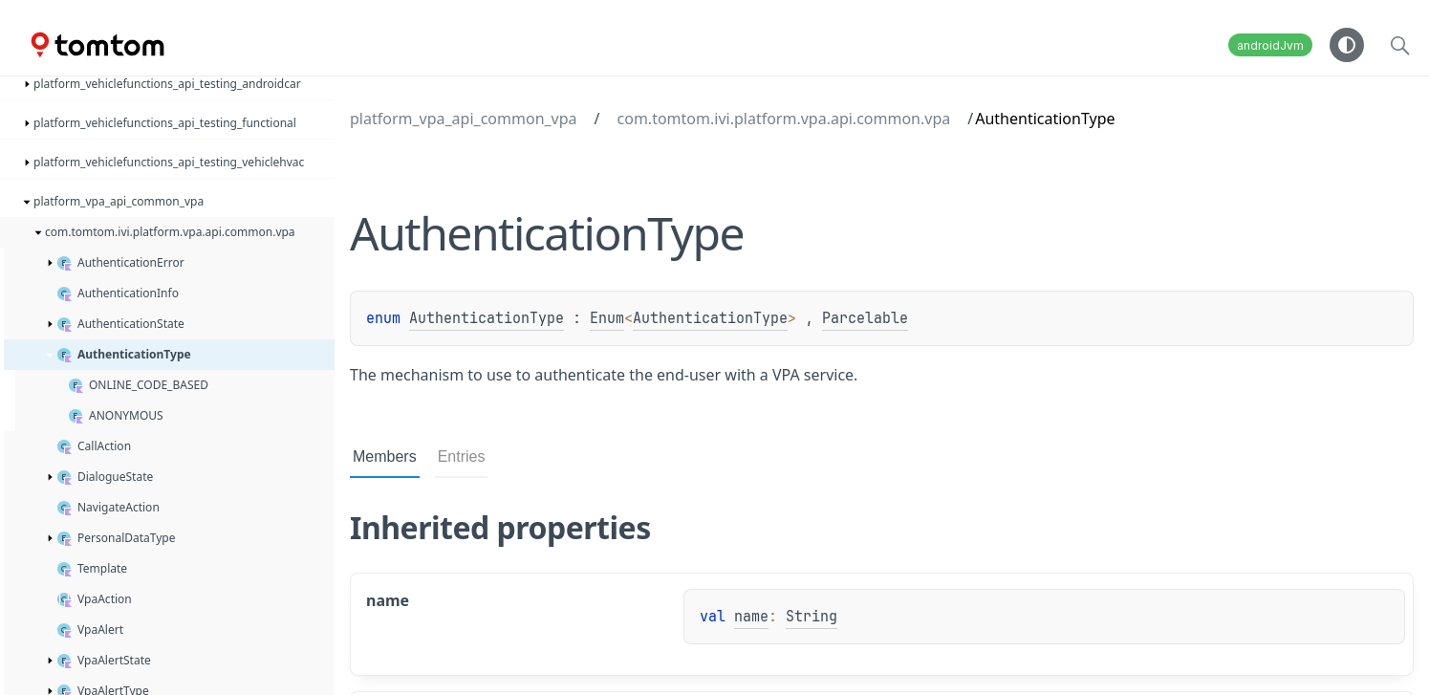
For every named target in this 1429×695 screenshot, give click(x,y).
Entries (462, 456)
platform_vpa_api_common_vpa (463, 118)
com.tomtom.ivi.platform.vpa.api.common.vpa (784, 118)
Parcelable (865, 318)
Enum (607, 318)
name (751, 616)
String (811, 616)
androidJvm (1270, 45)
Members (385, 456)
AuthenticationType (486, 318)
